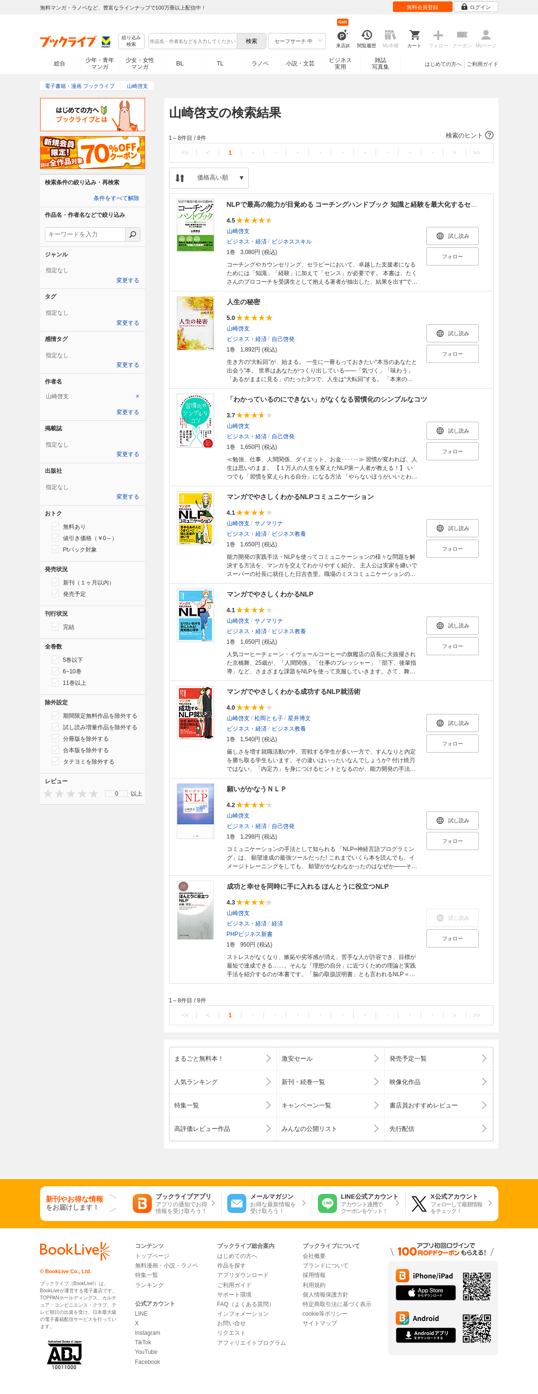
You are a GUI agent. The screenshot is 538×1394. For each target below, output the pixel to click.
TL (220, 63)
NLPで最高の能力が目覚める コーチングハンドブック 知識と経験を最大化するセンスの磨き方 (369, 204)
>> (476, 152)
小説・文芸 (300, 63)
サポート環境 (234, 1294)
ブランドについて (325, 1265)
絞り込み (131, 41)
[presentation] (45, 793)
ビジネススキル (292, 241)
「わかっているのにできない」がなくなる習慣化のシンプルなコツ (327, 399)
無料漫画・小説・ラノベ (166, 1265)
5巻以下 (68, 659)
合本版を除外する (80, 750)
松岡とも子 (268, 718)
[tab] (92, 396)
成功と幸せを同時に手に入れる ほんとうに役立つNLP (308, 886)
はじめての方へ (443, 64)
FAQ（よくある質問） (245, 1304)
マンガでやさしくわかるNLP (270, 594)
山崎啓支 (238, 231)
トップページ (152, 1256)
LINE (141, 1313)
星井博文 (299, 718)
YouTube (146, 1352)
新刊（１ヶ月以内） (83, 582)
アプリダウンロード (243, 1275)
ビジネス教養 (289, 534)
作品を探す (231, 1265)
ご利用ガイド (482, 64)
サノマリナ (268, 523)
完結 (63, 626)
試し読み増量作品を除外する (94, 727)
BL (180, 63)
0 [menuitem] (116, 793)
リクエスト (231, 1333)
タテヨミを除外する (83, 761)
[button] (331, 135)
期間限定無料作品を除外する (94, 715)
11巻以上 (69, 682)
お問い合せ (231, 1323)
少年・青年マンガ (99, 63)
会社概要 (314, 1256)
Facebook (147, 1362)
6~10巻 (67, 671)
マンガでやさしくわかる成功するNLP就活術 (293, 691)
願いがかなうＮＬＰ (257, 789)
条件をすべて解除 (116, 198)
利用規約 (314, 1285)
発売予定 (69, 593)
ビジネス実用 (340, 63)
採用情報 (314, 1275)
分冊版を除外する (80, 738)
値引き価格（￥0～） (85, 538)
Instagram (147, 1333)
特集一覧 (146, 1275)
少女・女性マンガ (140, 63)
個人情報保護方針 (325, 1294)
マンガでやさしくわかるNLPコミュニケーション (300, 496)
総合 (59, 63)
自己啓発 (283, 339)
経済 (277, 923)
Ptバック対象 (74, 549)
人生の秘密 (243, 302)
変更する (127, 280)
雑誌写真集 (380, 63)
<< (185, 152)
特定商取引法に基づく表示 (337, 1304)
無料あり (69, 526)
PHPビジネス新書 (250, 934)
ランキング (149, 1285)
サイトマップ (320, 1323)
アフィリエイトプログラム (251, 1343)
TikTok (143, 1342)
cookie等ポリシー (325, 1313)
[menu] (116, 793)
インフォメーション (243, 1313)
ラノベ (260, 63)
